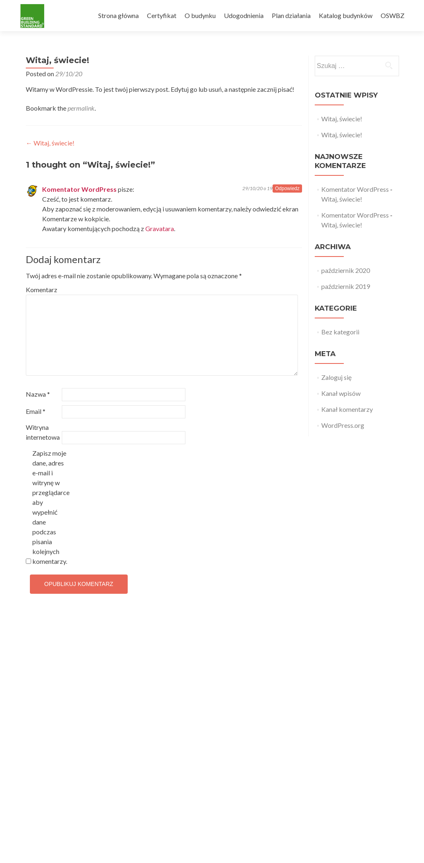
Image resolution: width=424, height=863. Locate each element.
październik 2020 (345, 270)
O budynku (200, 15)
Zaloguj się (336, 377)
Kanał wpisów (341, 393)
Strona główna (118, 15)
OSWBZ (392, 15)
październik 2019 (345, 286)
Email (35, 411)
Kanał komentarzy (347, 409)
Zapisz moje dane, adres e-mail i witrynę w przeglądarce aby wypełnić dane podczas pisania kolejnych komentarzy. (49, 507)
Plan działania (291, 15)
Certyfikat (161, 15)
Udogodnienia (244, 15)
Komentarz (41, 289)
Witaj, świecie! (50, 143)
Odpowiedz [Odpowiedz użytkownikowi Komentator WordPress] (287, 188)
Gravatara (159, 228)
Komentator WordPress (79, 189)
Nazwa (38, 394)
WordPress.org (342, 425)
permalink (81, 108)
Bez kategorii (340, 332)
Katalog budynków (345, 15)
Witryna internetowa (43, 432)
